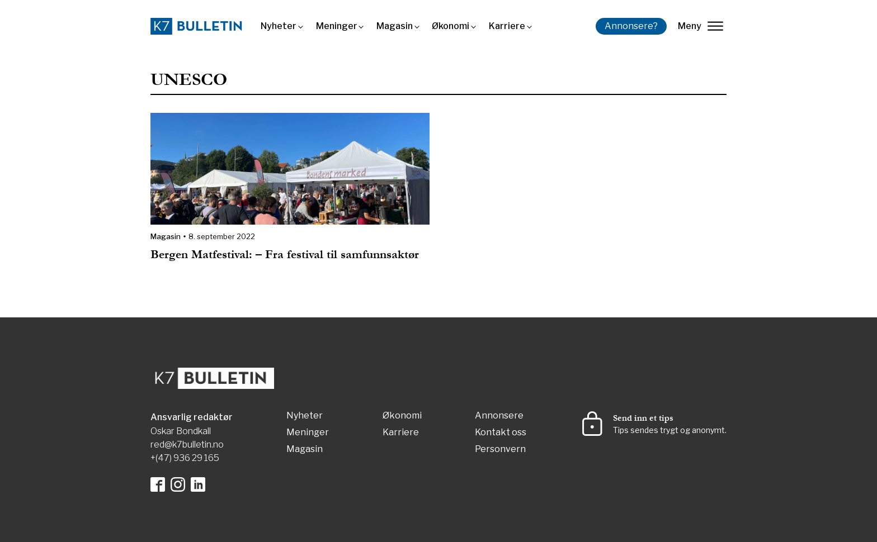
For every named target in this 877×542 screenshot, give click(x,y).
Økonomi (450, 26)
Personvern (500, 449)
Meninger (336, 26)
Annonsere (499, 416)
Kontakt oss (500, 433)
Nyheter (278, 26)
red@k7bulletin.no (187, 444)
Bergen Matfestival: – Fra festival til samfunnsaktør (284, 255)
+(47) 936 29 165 (184, 458)
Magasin (394, 26)
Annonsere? (631, 26)
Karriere (507, 26)
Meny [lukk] (700, 26)
